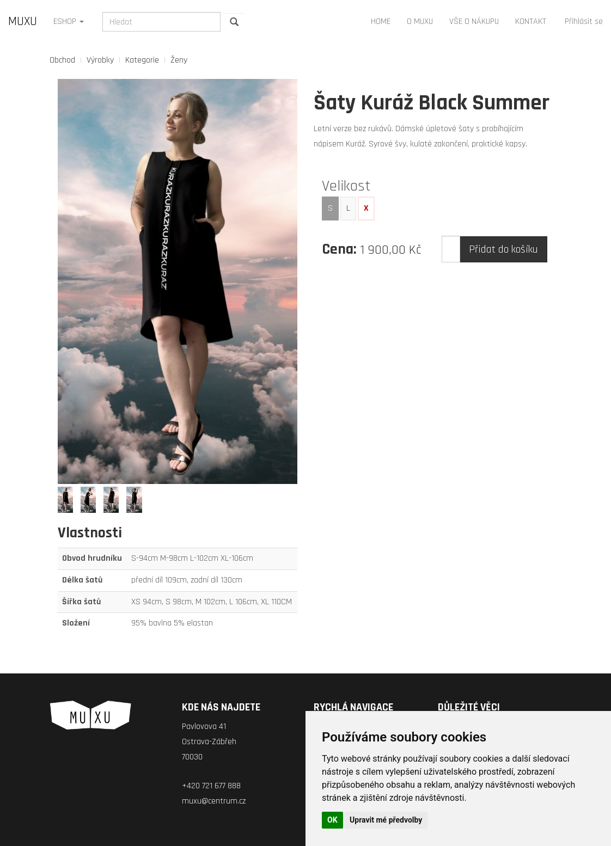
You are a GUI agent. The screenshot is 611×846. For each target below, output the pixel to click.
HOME (380, 21)
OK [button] (332, 820)
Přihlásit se (584, 21)
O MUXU (420, 21)
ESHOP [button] (68, 21)
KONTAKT (530, 21)
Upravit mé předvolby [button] (386, 820)
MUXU (22, 21)
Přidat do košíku (503, 249)
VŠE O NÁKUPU (474, 21)
